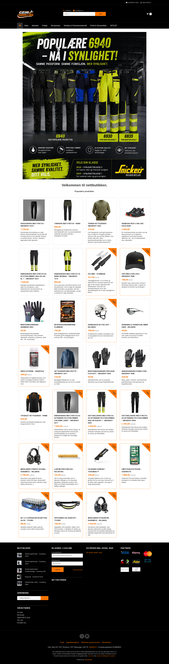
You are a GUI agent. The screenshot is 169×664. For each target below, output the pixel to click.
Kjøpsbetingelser (72, 642)
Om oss (20, 620)
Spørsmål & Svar (23, 617)
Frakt (62, 642)
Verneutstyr (55, 25)
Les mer (91, 656)
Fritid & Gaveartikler (98, 25)
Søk (100, 14)
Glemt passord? (78, 570)
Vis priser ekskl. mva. (94, 552)
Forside (20, 612)
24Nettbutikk (88, 659)
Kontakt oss (21, 623)
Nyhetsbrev (106, 642)
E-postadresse (56, 552)
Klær (26, 25)
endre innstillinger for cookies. (106, 656)
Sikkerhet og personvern (90, 642)
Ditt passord (56, 560)
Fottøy (44, 25)
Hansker (35, 25)
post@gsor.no (78, 10)
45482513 (67, 10)
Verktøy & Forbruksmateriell (75, 25)
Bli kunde (20, 615)
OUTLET (113, 25)
